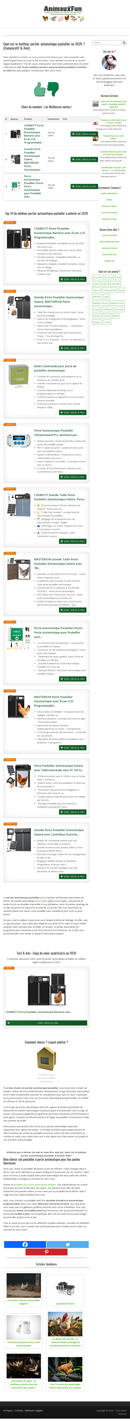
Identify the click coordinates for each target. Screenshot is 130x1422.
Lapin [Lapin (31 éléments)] (106, 296)
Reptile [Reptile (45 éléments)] (115, 315)
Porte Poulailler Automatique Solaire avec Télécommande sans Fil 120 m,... (59, 768)
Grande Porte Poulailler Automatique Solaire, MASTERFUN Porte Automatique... (59, 301)
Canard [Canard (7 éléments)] (109, 277)
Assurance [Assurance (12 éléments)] (98, 277)
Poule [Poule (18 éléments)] (106, 315)
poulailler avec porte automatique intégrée (35, 1184)
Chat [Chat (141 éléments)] (118, 277)
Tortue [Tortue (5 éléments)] (107, 322)
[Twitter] (68, 1244)
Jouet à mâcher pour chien (109, 241)
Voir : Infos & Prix (86, 134)
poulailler (43, 900)
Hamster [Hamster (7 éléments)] (97, 296)
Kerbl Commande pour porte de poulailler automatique (55, 368)
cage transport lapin (109, 235)
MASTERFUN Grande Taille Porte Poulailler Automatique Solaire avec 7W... (58, 563)
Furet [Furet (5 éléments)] (121, 290)
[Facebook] (25, 1244)
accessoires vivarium (109, 248)
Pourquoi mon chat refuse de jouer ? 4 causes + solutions (113, 121)
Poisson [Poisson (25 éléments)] (97, 315)
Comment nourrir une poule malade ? (113, 137)
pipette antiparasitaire (109, 193)
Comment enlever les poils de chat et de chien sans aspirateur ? (113, 153)
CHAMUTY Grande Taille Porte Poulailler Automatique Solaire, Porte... (60, 497)
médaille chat (109, 260)
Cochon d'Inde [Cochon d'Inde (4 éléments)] (109, 290)
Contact (19, 1410)
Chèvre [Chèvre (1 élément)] (96, 290)
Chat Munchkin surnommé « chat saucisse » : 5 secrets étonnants (114, 168)
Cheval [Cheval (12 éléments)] (96, 283)
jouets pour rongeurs (109, 206)
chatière (109, 199)
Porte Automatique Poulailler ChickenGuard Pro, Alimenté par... (56, 433)
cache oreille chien (109, 254)
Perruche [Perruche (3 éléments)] (119, 309)
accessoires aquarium (109, 212)
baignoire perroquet (109, 219)
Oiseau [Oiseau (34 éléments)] (96, 309)
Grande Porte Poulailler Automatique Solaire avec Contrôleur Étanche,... (59, 832)
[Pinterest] (47, 1252)
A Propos (8, 1410)
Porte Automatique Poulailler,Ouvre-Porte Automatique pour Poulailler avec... (58, 632)
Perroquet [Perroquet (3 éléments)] (107, 309)
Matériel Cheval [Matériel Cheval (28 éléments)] (100, 303)
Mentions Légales (34, 1410)
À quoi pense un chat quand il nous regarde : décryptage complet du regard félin (113, 104)
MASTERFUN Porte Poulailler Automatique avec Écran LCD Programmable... (53, 701)
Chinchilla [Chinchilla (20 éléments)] (115, 283)
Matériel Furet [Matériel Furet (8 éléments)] (117, 303)
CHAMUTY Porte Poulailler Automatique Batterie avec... (39, 1012)
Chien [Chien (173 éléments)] (105, 283)
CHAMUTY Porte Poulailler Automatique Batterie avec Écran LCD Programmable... (34, 134)
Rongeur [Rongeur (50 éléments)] (97, 322)
